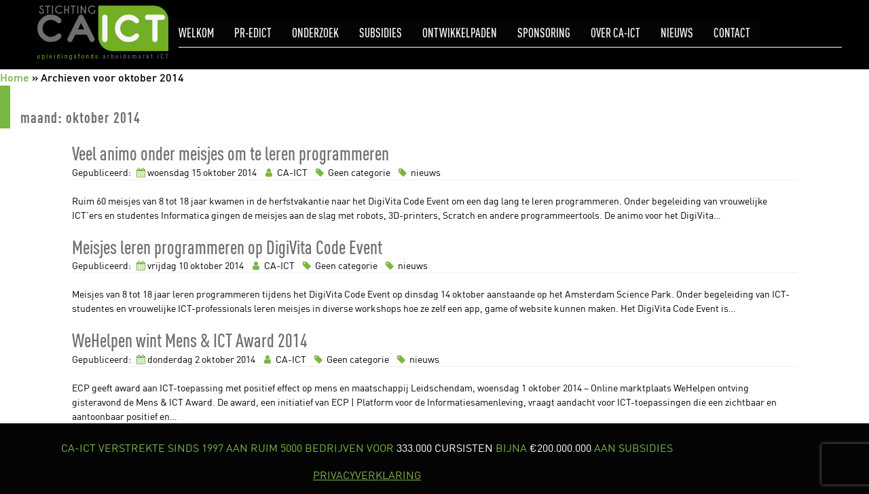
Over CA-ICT (615, 33)
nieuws (417, 172)
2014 (247, 172)
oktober (219, 172)
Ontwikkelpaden (459, 33)
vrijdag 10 (167, 265)
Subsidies (380, 33)
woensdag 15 (174, 172)
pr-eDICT (253, 33)
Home (14, 77)
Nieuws (677, 33)
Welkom (196, 33)
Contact (732, 33)
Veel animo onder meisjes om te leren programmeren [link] (230, 153)
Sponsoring (543, 33)
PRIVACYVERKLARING (367, 475)
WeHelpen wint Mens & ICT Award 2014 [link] (190, 340)
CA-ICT (285, 172)
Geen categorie (352, 172)
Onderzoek (315, 33)
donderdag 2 (173, 359)
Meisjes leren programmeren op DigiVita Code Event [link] (227, 247)
